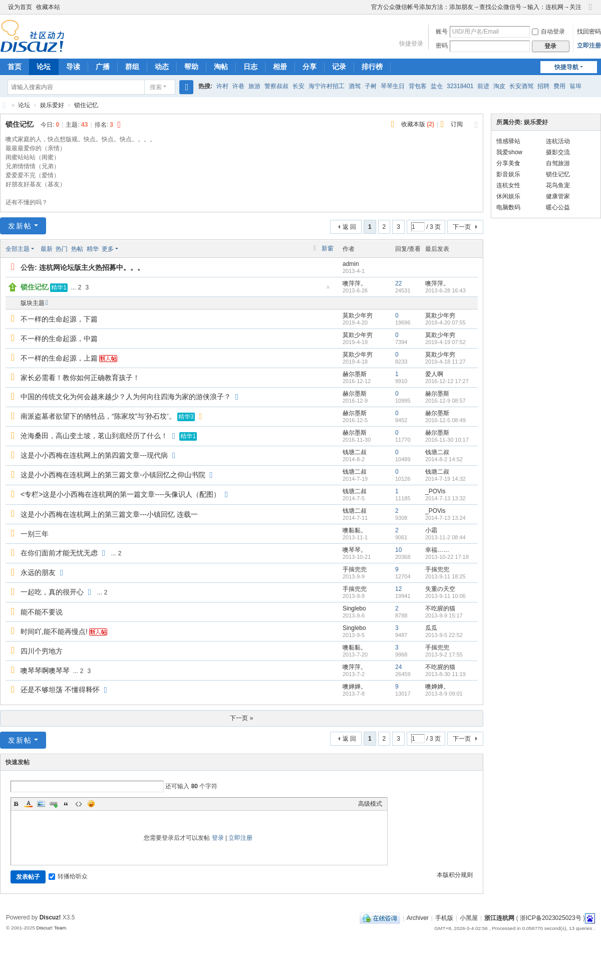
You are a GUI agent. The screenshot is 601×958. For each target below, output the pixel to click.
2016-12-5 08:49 (445, 420)
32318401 (460, 86)
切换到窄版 (590, 11)
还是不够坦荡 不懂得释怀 (60, 690)
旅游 (254, 86)
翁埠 (575, 86)
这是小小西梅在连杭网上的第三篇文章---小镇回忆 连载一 (109, 514)
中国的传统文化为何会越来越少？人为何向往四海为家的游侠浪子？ (126, 397)
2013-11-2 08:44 (445, 537)
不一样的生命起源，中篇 (59, 339)
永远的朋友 (38, 572)
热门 (62, 248)
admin (351, 263)
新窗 (328, 248)
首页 (15, 67)
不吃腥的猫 (440, 608)
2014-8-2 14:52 (444, 459)
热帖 (77, 248)
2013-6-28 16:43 (445, 290)
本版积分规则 (455, 874)
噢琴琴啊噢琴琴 (45, 671)
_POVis (435, 491)
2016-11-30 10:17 (447, 440)
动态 (162, 67)
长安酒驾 (521, 86)
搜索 (156, 87)
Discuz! (50, 917)
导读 (73, 67)
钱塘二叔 (355, 452)
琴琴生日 (393, 86)
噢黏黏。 (355, 530)
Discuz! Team (51, 927)
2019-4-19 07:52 (445, 342)
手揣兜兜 (355, 569)
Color (29, 804)
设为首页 (20, 7)
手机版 (444, 917)
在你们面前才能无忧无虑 (59, 553)
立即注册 (589, 45)
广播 (103, 67)
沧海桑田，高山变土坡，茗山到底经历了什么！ (94, 436)
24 (398, 667)
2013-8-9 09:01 (444, 694)
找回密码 (589, 31)
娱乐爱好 (52, 105)
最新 (47, 248)
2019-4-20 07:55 (445, 323)
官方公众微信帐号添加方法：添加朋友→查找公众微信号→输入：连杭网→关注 (476, 7)
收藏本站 (48, 7)
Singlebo (354, 608)
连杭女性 (508, 185)
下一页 (462, 226)
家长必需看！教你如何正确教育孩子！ (80, 378)
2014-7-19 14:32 (445, 479)
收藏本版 (417, 124)
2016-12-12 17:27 (447, 381)
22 (398, 283)
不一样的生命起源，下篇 (59, 319)
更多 (108, 248)
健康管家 (558, 196)
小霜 (431, 530)
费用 (559, 86)
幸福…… (437, 549)
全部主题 (18, 248)
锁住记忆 (86, 105)
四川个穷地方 (42, 651)
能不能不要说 (42, 612)
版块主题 (33, 302)
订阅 (457, 124)
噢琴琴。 (355, 549)
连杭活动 (558, 141)
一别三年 (35, 534)
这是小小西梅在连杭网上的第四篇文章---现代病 (94, 455)
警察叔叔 (276, 86)
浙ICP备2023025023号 (550, 917)
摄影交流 (558, 152)
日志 (250, 67)
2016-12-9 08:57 (445, 401)
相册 (280, 67)
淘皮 (499, 86)
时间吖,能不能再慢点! (54, 631)
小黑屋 (469, 917)
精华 (93, 248)
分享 (310, 67)
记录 (339, 67)
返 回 (349, 226)
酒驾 (355, 86)
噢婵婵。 (355, 686)
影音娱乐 (508, 174)
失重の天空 (440, 588)
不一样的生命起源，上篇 (59, 358)
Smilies (91, 804)
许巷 (238, 86)
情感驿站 (508, 141)
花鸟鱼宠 (558, 185)
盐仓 (437, 86)
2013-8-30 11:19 (445, 674)
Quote (66, 804)
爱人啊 (434, 374)
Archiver (418, 917)
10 (398, 549)
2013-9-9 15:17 (444, 615)
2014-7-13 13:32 (445, 498)
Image (41, 804)
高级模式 (370, 803)
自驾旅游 (558, 163)
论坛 (44, 67)
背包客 (418, 86)
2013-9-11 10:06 (445, 596)
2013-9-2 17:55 (444, 655)
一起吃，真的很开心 (52, 592)
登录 (218, 837)
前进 (483, 86)
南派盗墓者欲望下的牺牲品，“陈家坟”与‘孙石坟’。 (98, 416)
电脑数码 (508, 207)
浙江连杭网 (4, 105)
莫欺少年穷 (358, 315)
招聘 (543, 86)
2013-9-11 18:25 (445, 576)
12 (398, 588)
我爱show (509, 152)
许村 (222, 86)
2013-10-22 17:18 (447, 557)
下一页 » (241, 718)
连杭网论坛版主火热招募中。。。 (91, 267)
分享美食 (508, 163)
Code (79, 804)
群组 (132, 67)
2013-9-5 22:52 (444, 635)
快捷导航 (566, 67)
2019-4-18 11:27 (445, 362)
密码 (442, 45)
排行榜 (372, 67)
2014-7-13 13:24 (445, 518)
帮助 (191, 67)
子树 (371, 86)
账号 (442, 31)
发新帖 (20, 226)
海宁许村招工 (327, 86)
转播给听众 (68, 876)
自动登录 (548, 31)
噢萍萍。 (355, 283)
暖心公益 (558, 207)
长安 (298, 86)
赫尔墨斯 (355, 374)
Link (54, 804)
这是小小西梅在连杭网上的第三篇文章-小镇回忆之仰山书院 (113, 475)
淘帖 (221, 67)
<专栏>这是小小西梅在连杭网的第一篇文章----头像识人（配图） (120, 494)
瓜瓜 (431, 627)
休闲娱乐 (508, 196)
